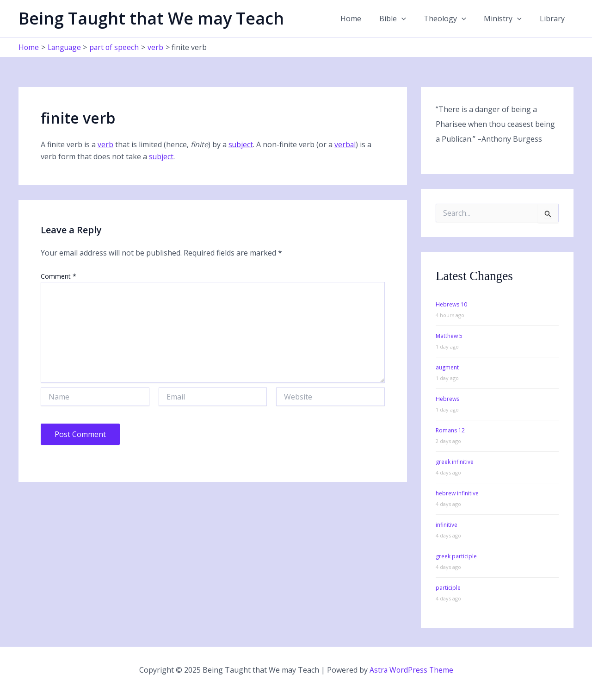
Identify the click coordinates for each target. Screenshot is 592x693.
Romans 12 (450, 430)
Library (553, 18)
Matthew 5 (449, 336)
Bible (403, 18)
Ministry (507, 18)
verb (105, 144)
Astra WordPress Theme (411, 670)
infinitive (446, 525)
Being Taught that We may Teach (151, 18)
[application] (412, 18)
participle (448, 588)
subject (240, 144)
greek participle (456, 556)
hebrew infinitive (457, 493)
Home (364, 18)
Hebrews (447, 399)
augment (447, 367)
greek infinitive (455, 462)
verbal (346, 144)
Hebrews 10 (451, 304)
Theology (453, 18)
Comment (58, 276)
